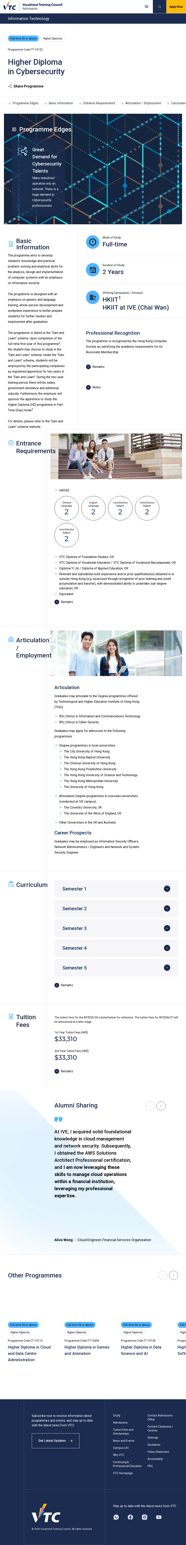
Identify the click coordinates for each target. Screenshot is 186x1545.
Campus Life (121, 1447)
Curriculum (176, 103)
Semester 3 (74, 928)
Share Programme (25, 86)
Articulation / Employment (141, 103)
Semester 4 (74, 948)
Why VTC (118, 1455)
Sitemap (153, 1437)
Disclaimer (154, 1444)
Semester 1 (74, 889)
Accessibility (155, 1458)
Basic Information (58, 103)
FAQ (150, 1466)
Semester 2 (74, 908)
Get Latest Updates (55, 1441)
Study (116, 1415)
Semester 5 (74, 968)
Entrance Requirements (97, 103)
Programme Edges (23, 103)
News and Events (123, 1440)
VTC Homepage (123, 1473)
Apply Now (176, 6)
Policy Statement (158, 1451)
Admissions (120, 1422)
